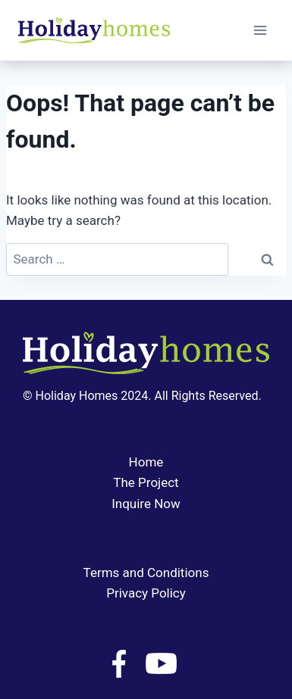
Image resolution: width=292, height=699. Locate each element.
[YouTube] (161, 663)
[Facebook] (119, 663)
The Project (145, 482)
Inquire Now (146, 503)
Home (146, 462)
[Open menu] (260, 30)
